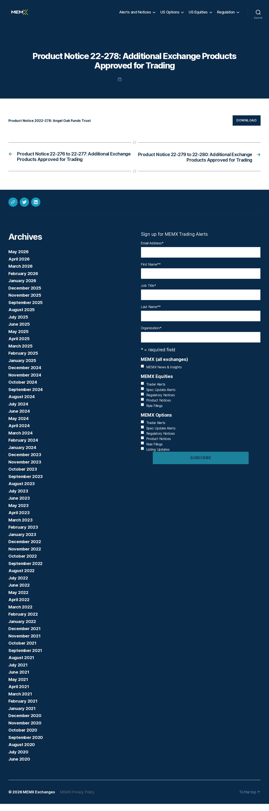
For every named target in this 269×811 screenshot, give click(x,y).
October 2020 (23, 737)
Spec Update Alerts (160, 397)
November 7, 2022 (137, 86)
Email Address (152, 250)
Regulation (226, 15)
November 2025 (25, 302)
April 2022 (19, 607)
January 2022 (22, 628)
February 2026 (24, 280)
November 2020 (25, 730)
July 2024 (19, 411)
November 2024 (25, 382)
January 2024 (23, 454)
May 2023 (18, 512)
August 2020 (22, 751)
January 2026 (23, 288)
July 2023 (18, 498)
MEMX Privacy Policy (78, 799)
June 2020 (19, 766)
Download (246, 127)
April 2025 (19, 346)
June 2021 (19, 679)
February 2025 (23, 360)
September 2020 (26, 744)
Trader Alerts (156, 391)
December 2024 (25, 375)
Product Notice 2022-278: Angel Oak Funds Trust (52, 127)
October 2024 (23, 389)
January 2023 (22, 541)
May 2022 (18, 599)
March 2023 (20, 527)
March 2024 (21, 440)
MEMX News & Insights (164, 374)
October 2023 (23, 476)
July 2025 (18, 324)
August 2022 (22, 578)
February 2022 (23, 621)
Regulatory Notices (160, 402)
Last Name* (151, 314)
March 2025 (20, 353)
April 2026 (19, 266)
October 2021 (22, 650)
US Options (169, 15)
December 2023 (25, 462)
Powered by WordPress (122, 799)
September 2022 (26, 570)
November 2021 (25, 643)
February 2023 (23, 534)
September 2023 (26, 483)
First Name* (151, 271)
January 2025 (22, 367)
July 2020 (19, 759)
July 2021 (18, 672)
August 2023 (22, 491)
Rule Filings (154, 413)
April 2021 (19, 693)
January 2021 (22, 715)
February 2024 (24, 447)
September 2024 (26, 396)
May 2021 (18, 686)
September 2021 (26, 657)
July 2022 (18, 585)
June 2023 (19, 505)
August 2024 (22, 404)
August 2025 (22, 317)
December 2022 (25, 549)
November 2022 (25, 556)
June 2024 (19, 418)
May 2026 (18, 259)
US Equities (198, 15)
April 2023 (19, 520)
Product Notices (155, 49)
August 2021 (22, 664)
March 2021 (20, 701)
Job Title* (148, 293)
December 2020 (25, 722)
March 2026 (21, 273)
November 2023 (25, 469)
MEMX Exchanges (39, 799)
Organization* (151, 335)
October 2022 (23, 563)
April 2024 (19, 433)
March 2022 (20, 614)
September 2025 (26, 309)
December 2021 (25, 636)
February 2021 (23, 708)
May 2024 (18, 425)
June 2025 (19, 331)
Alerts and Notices (135, 15)
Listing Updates (158, 456)
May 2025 (18, 338)
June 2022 (19, 592)
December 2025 (25, 295)
